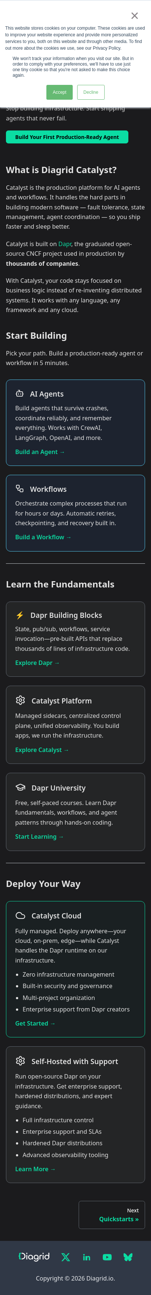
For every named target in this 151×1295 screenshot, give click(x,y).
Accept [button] (59, 92)
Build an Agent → (40, 452)
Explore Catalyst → (42, 750)
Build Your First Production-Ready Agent (67, 136)
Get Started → (35, 1023)
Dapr (64, 244)
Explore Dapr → (37, 663)
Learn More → (35, 1169)
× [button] (134, 15)
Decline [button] (90, 92)
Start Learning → (39, 836)
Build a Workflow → (43, 537)
